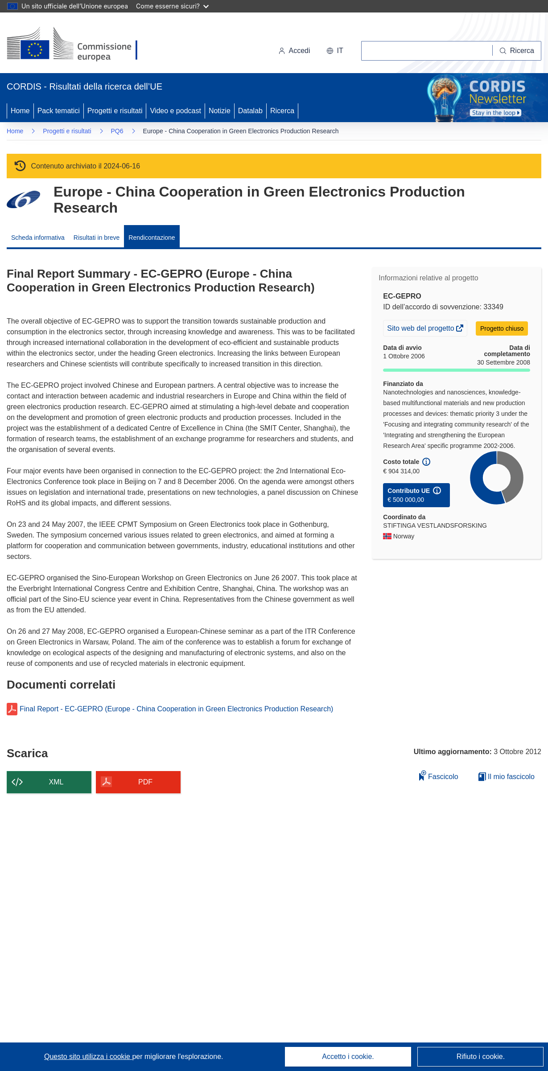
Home (20, 111)
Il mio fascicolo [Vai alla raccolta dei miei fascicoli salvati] (506, 776)
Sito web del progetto (421, 329)
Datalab (250, 111)
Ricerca (282, 111)
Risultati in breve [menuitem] (97, 237)
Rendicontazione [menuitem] (151, 237)
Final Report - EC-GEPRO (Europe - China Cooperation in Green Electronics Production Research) (176, 709)
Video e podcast (175, 111)
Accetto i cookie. (348, 1056)
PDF (145, 782)
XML (56, 782)
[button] (334, 51)
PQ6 (117, 131)
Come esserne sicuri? (172, 6)
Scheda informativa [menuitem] (38, 237)
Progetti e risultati (115, 111)
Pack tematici (58, 111)
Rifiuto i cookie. (481, 1056)
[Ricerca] (517, 51)
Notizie (220, 111)
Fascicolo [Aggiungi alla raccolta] (438, 775)
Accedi (294, 50)
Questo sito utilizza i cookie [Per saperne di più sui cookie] (88, 1056)
